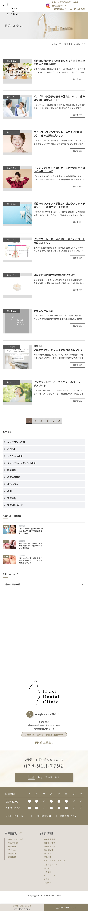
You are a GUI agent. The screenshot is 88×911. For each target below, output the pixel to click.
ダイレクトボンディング (56, 864)
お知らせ (11, 449)
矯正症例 (11, 498)
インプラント (50, 879)
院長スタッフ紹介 (17, 842)
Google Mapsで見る (45, 714)
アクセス (12, 853)
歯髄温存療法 (50, 845)
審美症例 (11, 470)
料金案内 (12, 856)
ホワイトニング (52, 868)
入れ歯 (47, 883)
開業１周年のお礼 (43, 311)
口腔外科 (48, 886)
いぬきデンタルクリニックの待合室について (58, 350)
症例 (9, 491)
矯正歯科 (48, 872)
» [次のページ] (59, 421)
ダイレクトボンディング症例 (21, 463)
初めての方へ (15, 845)
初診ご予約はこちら (48, 779)
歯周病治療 (49, 853)
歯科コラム (12, 484)
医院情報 (12, 849)
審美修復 (48, 860)
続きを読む (78, 79)
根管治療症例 (13, 477)
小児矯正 (48, 875)
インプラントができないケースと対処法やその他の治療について (59, 170)
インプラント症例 (16, 442)
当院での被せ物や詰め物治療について (54, 275)
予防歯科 (48, 856)
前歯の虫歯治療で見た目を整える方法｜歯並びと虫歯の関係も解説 (59, 62)
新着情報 (68, 44)
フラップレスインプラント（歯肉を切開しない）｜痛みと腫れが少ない (58, 134)
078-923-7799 (44, 766)
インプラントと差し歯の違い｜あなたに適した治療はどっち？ (59, 241)
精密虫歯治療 (50, 842)
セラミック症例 (15, 456)
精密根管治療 (50, 849)
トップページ (55, 44)
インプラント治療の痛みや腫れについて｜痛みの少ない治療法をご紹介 (59, 98)
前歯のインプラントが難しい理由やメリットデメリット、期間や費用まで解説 (59, 205)
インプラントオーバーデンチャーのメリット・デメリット (59, 384)
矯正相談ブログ (15, 505)
